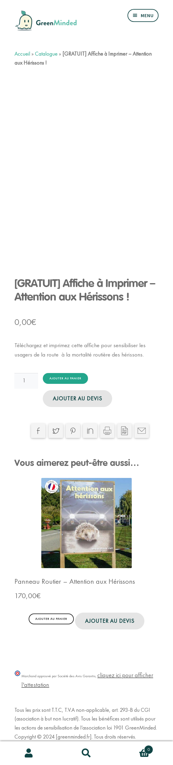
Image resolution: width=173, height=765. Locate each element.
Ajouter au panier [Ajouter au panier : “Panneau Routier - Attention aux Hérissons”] (51, 619)
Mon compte (29, 753)
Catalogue (46, 53)
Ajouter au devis (77, 398)
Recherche (86, 753)
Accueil (22, 53)
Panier (134, 748)
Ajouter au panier (65, 378)
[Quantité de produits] (26, 381)
